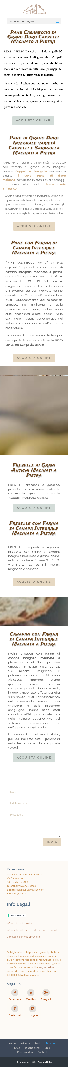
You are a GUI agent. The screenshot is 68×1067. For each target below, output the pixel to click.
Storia (37, 1043)
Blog (47, 1047)
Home (12, 1043)
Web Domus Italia (42, 1062)
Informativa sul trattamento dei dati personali (32, 930)
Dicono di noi (32, 1047)
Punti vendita (25, 1052)
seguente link (46, 967)
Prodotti (50, 1043)
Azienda (25, 1043)
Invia (52, 842)
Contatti (42, 1052)
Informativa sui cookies (19, 923)
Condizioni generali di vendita (23, 936)
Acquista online (33, 120)
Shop (17, 1047)
